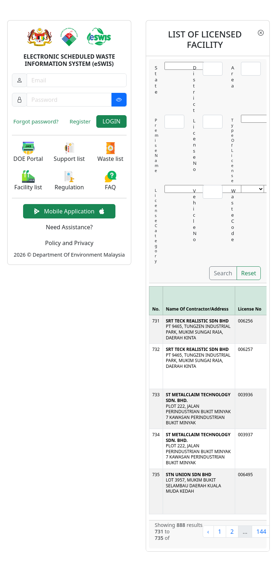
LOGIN (111, 121)
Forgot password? (35, 121)
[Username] (77, 80)
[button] (28, 152)
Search (223, 273)
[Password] (77, 100)
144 (261, 532)
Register (80, 121)
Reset (248, 273)
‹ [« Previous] (208, 532)
